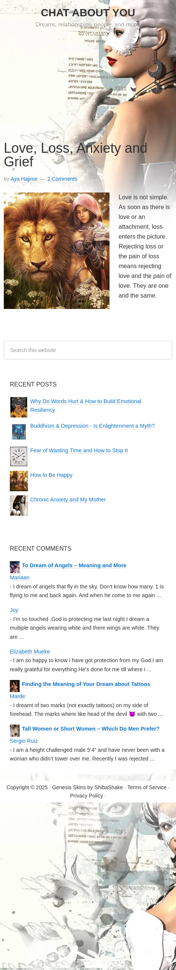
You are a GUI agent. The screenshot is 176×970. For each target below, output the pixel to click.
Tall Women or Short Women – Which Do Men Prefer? (91, 729)
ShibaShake (108, 787)
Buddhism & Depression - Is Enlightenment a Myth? (92, 426)
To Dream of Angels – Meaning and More (74, 565)
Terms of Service (147, 787)
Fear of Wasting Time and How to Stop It (79, 450)
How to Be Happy (51, 475)
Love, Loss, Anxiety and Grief (75, 154)
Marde (17, 696)
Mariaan (19, 577)
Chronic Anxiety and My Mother (68, 500)
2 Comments (62, 179)
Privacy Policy (86, 796)
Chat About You (88, 13)
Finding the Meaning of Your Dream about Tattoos (86, 684)
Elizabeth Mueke (30, 652)
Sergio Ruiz (24, 741)
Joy (14, 610)
